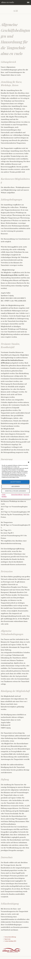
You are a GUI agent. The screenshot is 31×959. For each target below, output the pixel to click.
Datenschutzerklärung (17, 494)
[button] (28, 462)
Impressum (26, 494)
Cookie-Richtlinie (4, 495)
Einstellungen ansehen (15, 491)
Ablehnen (15, 486)
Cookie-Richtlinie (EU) (10, 941)
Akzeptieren (15, 482)
